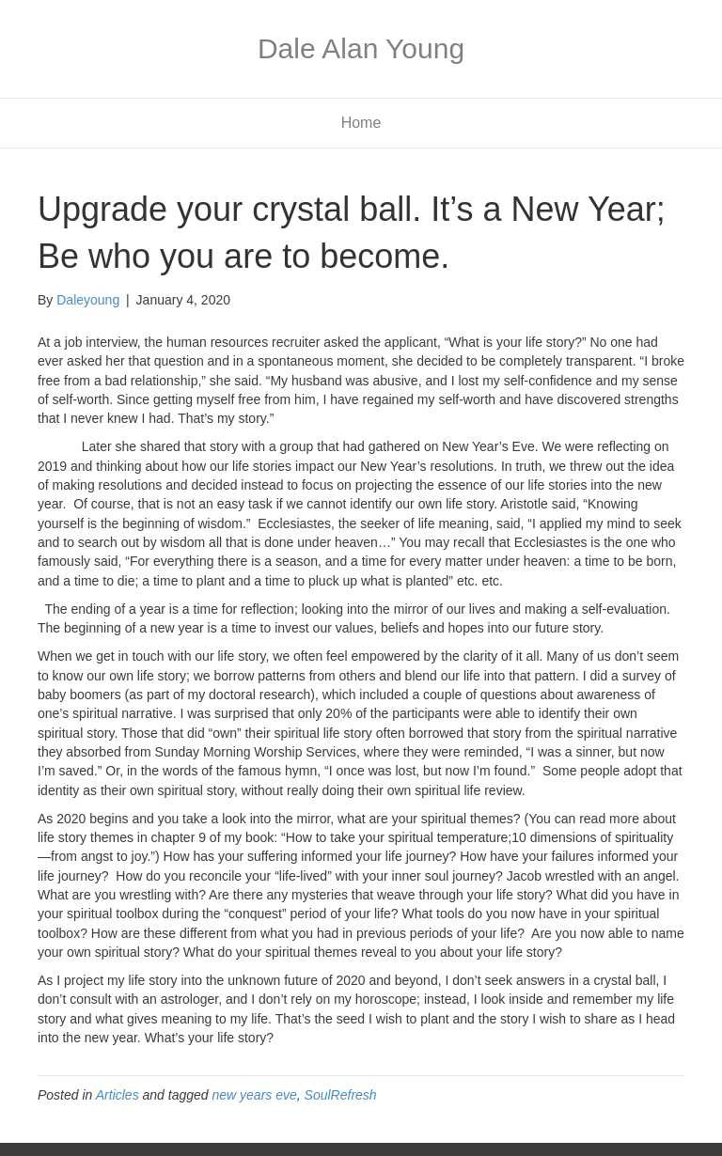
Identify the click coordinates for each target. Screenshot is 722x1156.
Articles (117, 1094)
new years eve (254, 1094)
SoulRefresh (341, 1094)
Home (361, 123)
